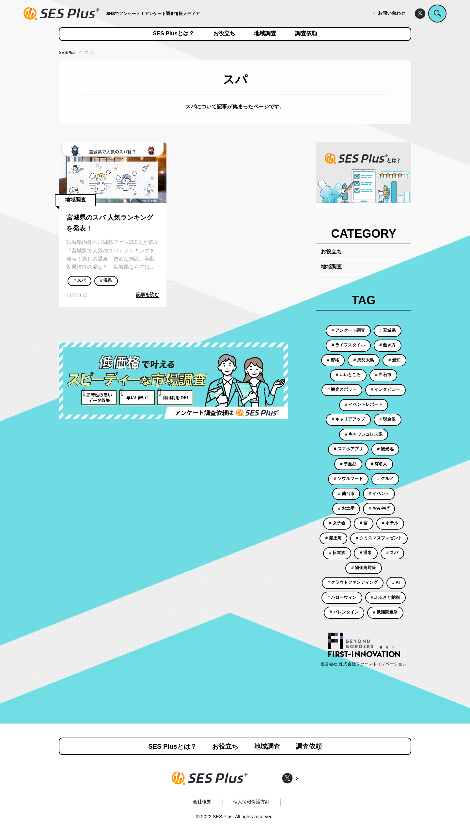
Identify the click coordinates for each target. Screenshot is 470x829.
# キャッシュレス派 (364, 434)
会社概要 (202, 801)
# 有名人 (379, 463)
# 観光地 (385, 448)
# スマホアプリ (348, 448)
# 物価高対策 (363, 567)
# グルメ (385, 478)
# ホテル (390, 522)
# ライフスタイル (348, 345)
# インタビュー (385, 389)
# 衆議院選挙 (385, 612)
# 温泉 (106, 280)
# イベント (379, 493)
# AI (396, 582)
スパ (89, 52)
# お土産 (346, 508)
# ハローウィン (341, 597)
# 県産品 (348, 463)
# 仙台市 (346, 493)
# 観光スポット (341, 389)
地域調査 (265, 34)
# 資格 (333, 360)
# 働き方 (387, 345)
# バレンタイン (344, 612)
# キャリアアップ (348, 419)
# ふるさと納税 (385, 597)
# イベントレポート (364, 404)
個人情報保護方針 (251, 801)
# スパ (79, 280)
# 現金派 (387, 419)
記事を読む (147, 294)
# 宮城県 (387, 330)
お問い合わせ (391, 13)
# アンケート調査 (348, 330)
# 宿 (364, 522)
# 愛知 (394, 360)
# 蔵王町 (333, 537)
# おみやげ (379, 508)
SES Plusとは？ (173, 34)
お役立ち (224, 34)
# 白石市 (383, 374)
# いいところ (348, 374)
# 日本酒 (337, 552)
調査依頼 (306, 34)
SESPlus (67, 52)
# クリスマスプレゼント (379, 537)
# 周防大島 (363, 360)
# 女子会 (337, 522)
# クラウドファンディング (353, 582)
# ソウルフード (348, 478)
